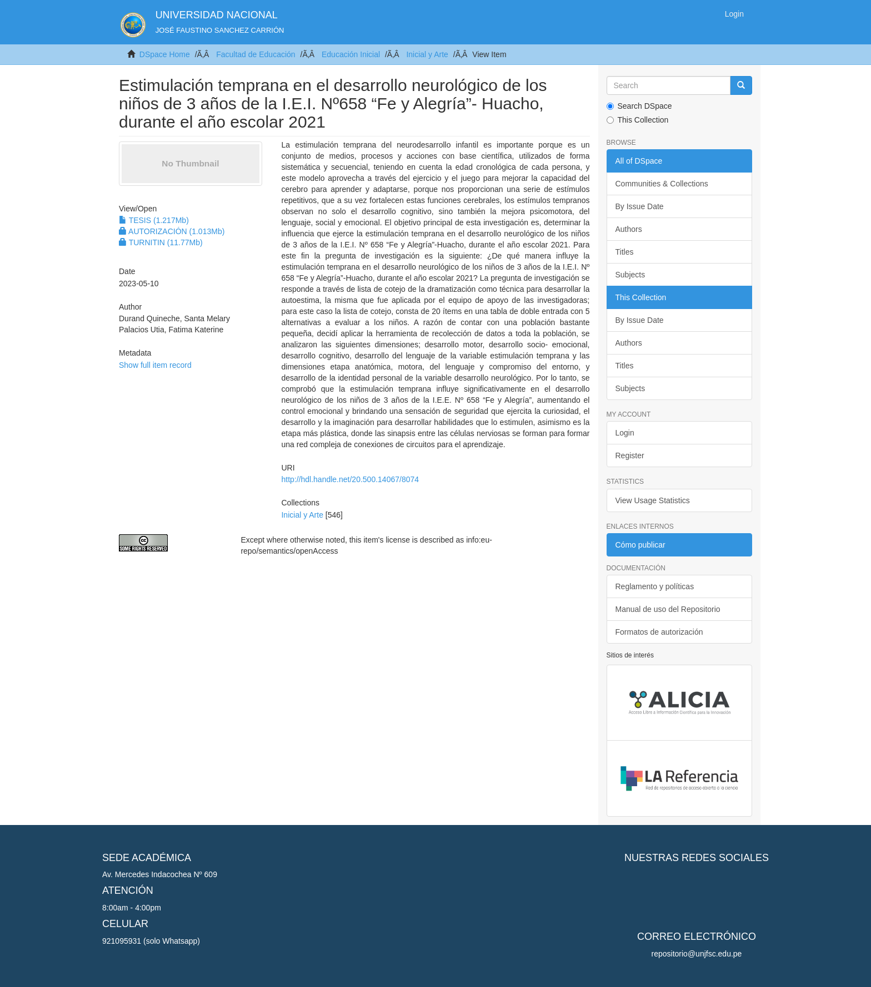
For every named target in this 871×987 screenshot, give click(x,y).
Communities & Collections (661, 183)
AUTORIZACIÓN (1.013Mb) (171, 231)
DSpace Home (164, 54)
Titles (624, 251)
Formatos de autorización (659, 631)
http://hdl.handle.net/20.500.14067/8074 (350, 479)
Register (629, 455)
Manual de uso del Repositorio (667, 609)
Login (624, 432)
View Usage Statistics (652, 500)
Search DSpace (639, 106)
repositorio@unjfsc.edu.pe (697, 953)
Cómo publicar (640, 544)
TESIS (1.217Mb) (154, 220)
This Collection (638, 119)
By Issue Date (639, 206)
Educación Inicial (351, 54)
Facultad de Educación (255, 54)
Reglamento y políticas (654, 586)
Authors (628, 229)
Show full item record (155, 365)
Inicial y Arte (427, 54)
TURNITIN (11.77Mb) (161, 242)
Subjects (630, 274)
